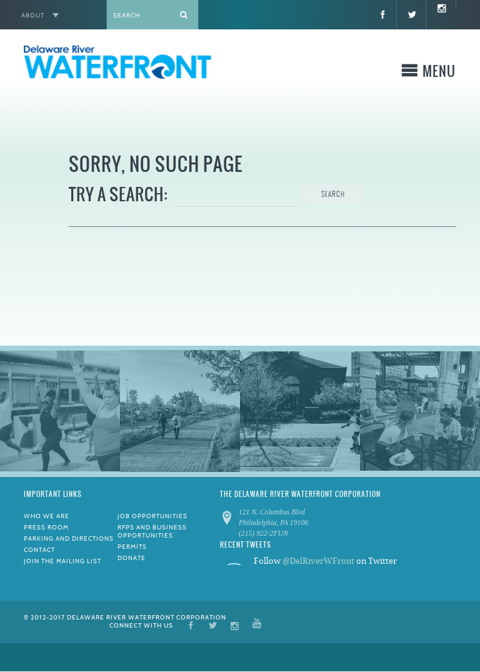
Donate (132, 558)
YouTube (256, 624)
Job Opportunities (153, 516)
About (32, 15)
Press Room (46, 527)
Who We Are (46, 516)
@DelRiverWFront (318, 561)
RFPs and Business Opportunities (152, 531)
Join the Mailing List (62, 561)
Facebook (191, 624)
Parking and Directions (69, 538)
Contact (39, 550)
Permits (132, 547)
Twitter (213, 624)
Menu (439, 73)
